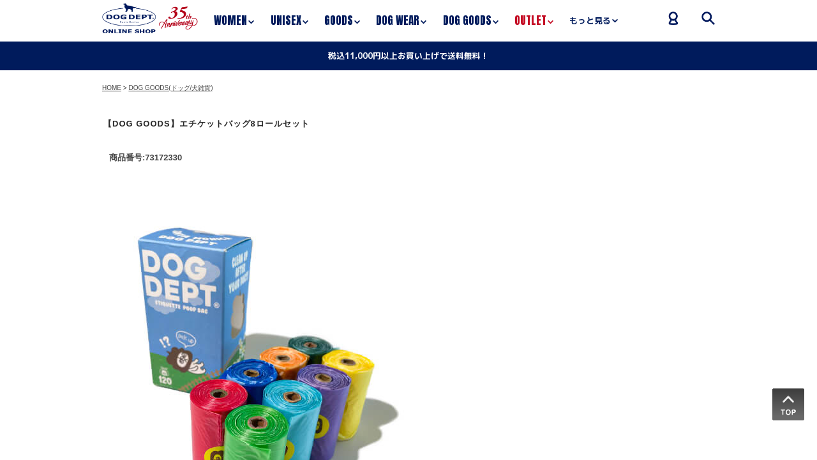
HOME (111, 87)
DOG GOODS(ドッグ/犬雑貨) (170, 87)
